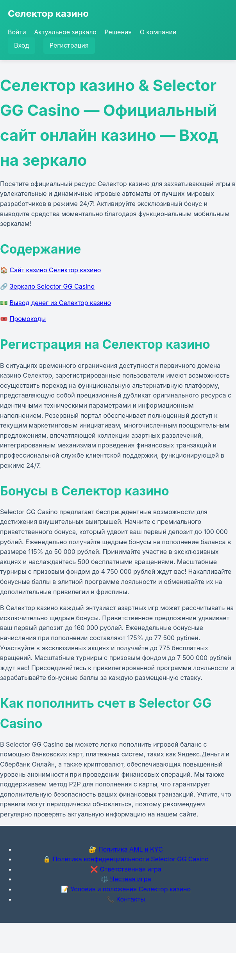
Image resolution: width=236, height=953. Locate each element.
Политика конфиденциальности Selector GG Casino (131, 859)
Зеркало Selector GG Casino (52, 286)
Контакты (130, 899)
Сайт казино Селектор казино (55, 270)
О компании (158, 32)
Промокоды (28, 319)
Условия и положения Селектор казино (130, 889)
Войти (17, 32)
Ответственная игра (130, 869)
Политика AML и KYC (130, 849)
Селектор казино (48, 13)
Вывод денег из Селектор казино (60, 303)
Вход (21, 45)
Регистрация (69, 45)
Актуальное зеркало (65, 32)
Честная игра (130, 879)
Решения (118, 32)
